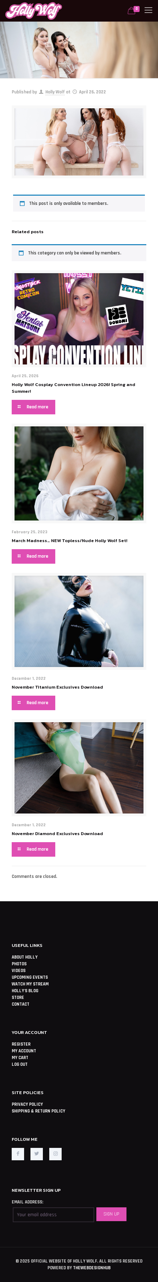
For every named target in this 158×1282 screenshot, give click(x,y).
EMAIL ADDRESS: (27, 1202)
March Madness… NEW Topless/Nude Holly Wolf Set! (69, 540)
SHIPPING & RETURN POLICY (38, 1111)
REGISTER (21, 1044)
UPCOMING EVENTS (30, 977)
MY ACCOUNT (24, 1051)
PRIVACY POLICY (27, 1104)
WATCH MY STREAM (30, 984)
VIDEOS (19, 970)
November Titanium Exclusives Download (57, 687)
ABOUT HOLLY (25, 957)
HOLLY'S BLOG (25, 991)
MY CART (20, 1057)
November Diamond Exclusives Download (57, 833)
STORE (18, 997)
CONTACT (20, 1004)
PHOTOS (19, 964)
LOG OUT (20, 1064)
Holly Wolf (55, 92)
